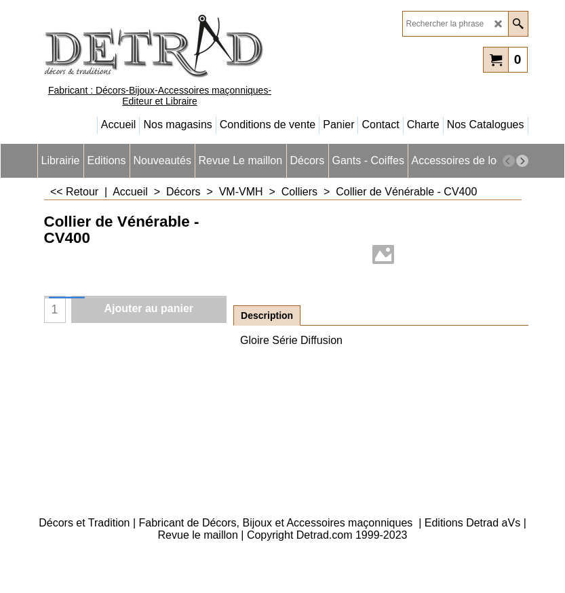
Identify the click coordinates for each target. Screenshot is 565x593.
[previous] (509, 161)
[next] (522, 161)
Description (267, 315)
